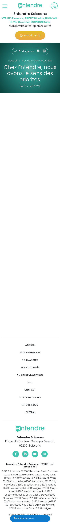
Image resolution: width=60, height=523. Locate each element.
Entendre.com (30, 405)
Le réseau (30, 412)
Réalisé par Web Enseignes (23, 514)
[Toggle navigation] (4, 6)
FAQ (30, 382)
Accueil (30, 345)
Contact (30, 390)
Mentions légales (30, 397)
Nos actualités (30, 367)
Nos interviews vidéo (30, 375)
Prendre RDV (30, 35)
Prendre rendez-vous (24, 518)
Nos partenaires (30, 352)
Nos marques (30, 360)
